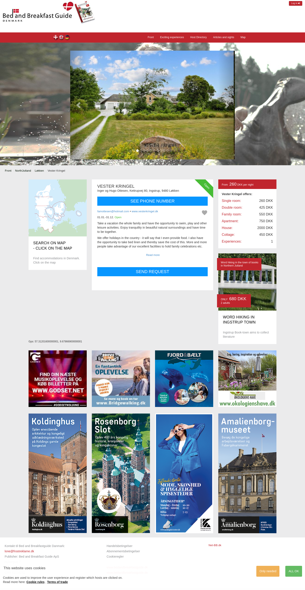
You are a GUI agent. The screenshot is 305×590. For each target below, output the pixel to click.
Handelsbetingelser (119, 546)
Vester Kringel (56, 38)
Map (243, 37)
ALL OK (294, 571)
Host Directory (198, 37)
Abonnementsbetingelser (123, 551)
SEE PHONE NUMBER (153, 201)
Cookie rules (35, 582)
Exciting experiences (172, 37)
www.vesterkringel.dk (145, 211)
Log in (295, 3)
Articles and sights (223, 37)
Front (151, 37)
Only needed (268, 571)
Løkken (39, 170)
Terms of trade (57, 582)
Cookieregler (115, 556)
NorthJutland (23, 170)
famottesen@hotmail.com (113, 211)
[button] (78, 105)
